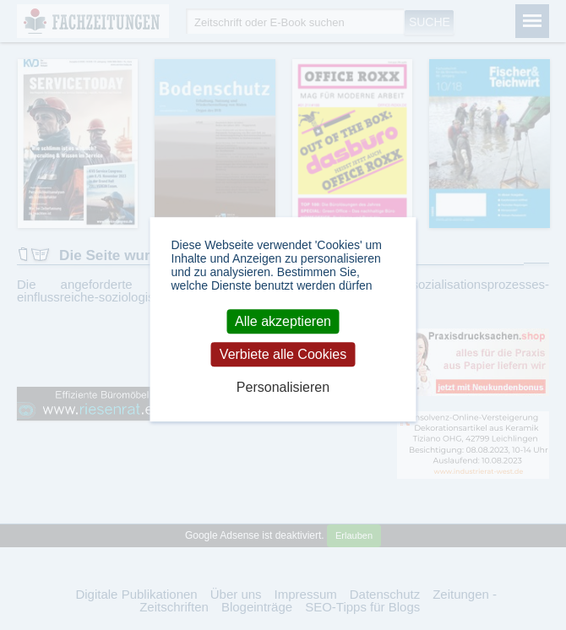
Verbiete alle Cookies (283, 354)
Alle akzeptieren (283, 321)
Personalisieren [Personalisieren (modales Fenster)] (283, 388)
